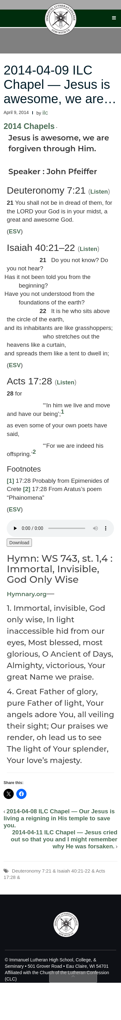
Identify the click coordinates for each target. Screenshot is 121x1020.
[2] (26, 489)
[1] (10, 480)
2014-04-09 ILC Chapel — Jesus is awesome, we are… (60, 84)
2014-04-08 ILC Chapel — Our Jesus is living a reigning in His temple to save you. (59, 818)
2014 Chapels (29, 126)
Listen (99, 191)
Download (19, 542)
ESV (15, 231)
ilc (45, 112)
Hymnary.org (27, 594)
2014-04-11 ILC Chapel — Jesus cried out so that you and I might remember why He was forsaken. (64, 839)
